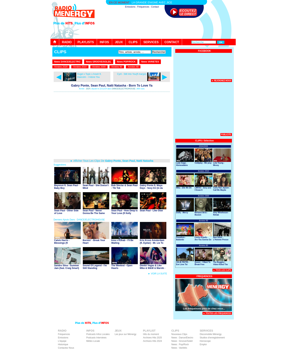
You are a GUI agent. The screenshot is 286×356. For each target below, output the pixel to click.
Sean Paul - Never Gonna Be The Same (94, 212)
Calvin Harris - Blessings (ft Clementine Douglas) (65, 243)
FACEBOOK (204, 51)
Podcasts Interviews (96, 337)
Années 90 (116, 67)
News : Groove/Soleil (182, 341)
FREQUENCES (204, 276)
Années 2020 (61, 67)
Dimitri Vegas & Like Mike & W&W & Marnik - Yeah (152, 268)
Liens (185, 353)
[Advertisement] (167, 28)
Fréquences (143, 6)
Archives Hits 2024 (152, 341)
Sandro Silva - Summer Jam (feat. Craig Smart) (66, 266)
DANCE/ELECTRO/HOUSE (123, 89)
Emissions (130, 6)
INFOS (104, 42)
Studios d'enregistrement (212, 337)
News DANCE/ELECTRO (67, 61)
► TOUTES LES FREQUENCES (217, 313)
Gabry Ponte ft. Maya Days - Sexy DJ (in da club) (151, 188)
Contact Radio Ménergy (169, 353)
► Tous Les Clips (222, 270)
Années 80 (133, 67)
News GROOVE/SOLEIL (98, 61)
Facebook (215, 353)
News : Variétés (179, 348)
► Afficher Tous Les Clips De (111, 160)
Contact (155, 6)
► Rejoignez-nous (221, 81)
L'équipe (62, 341)
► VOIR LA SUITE (157, 273)
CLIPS (133, 42)
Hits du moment (151, 334)
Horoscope (205, 341)
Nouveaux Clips (179, 334)
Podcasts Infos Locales (98, 334)
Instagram (227, 353)
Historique (63, 344)
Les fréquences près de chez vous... (204, 308)
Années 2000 (99, 67)
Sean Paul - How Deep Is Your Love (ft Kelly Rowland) (124, 213)
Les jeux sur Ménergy (125, 334)
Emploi (203, 344)
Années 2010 (80, 67)
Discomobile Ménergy (211, 334)
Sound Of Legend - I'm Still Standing (95, 266)
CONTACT (171, 42)
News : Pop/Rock (180, 344)
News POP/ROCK (126, 61)
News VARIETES (150, 61)
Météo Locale (93, 341)
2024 (88, 89)
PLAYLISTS (86, 42)
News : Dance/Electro (182, 337)
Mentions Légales (199, 353)
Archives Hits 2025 (152, 337)
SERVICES (151, 42)
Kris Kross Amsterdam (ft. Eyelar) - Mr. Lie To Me (152, 243)
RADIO (67, 42)
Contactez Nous (66, 348)
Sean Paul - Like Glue (151, 210)
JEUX (119, 42)
